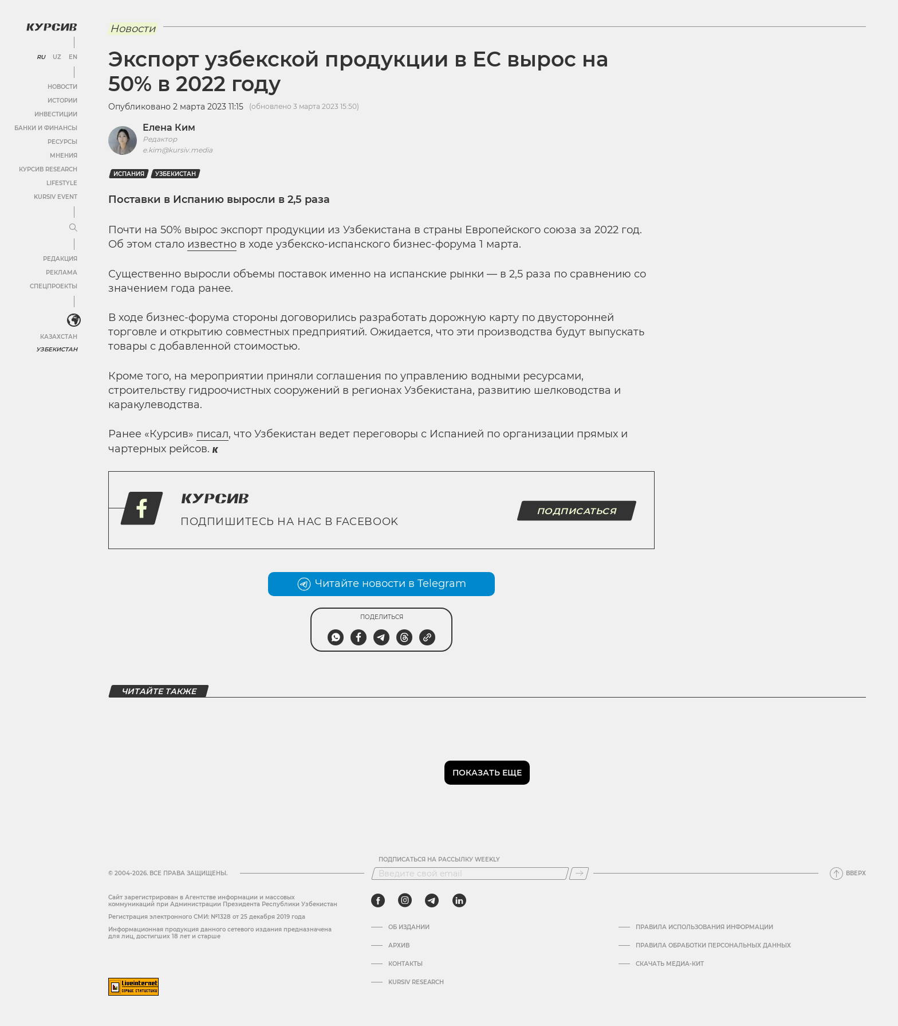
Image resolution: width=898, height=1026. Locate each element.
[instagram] (405, 900)
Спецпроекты (53, 286)
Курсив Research (48, 169)
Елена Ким (169, 127)
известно (212, 244)
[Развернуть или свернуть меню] (73, 228)
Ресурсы (62, 142)
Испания (128, 174)
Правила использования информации (704, 927)
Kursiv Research (416, 982)
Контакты (405, 964)
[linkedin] (459, 900)
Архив (398, 945)
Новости (62, 87)
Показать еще (487, 772)
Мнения (63, 155)
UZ (57, 57)
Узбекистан (57, 349)
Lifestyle (61, 183)
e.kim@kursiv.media (177, 150)
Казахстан (58, 336)
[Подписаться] (579, 873)
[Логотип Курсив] (51, 27)
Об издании (409, 927)
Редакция (60, 259)
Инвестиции (55, 114)
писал (212, 434)
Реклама (61, 272)
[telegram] (432, 900)
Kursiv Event (55, 197)
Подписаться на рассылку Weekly (439, 859)
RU (41, 57)
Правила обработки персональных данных (713, 945)
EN (73, 57)
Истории (62, 100)
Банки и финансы (45, 128)
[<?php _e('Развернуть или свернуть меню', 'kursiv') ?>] (74, 320)
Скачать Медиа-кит (670, 964)
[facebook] (378, 900)
